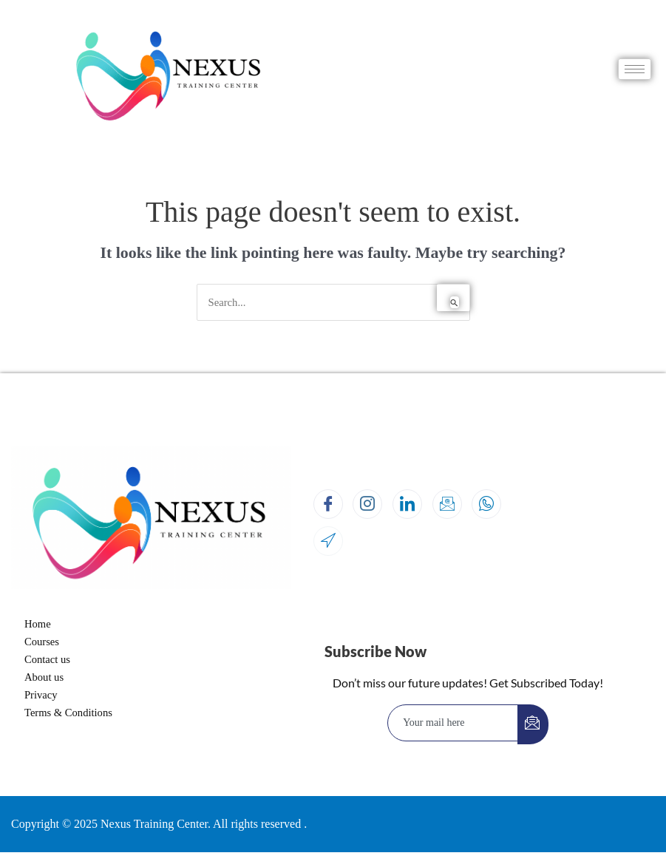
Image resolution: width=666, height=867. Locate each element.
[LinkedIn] (407, 504)
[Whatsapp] (486, 504)
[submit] (532, 724)
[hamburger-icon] (634, 69)
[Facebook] (328, 504)
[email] (453, 722)
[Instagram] (367, 504)
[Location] (328, 541)
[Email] (447, 504)
